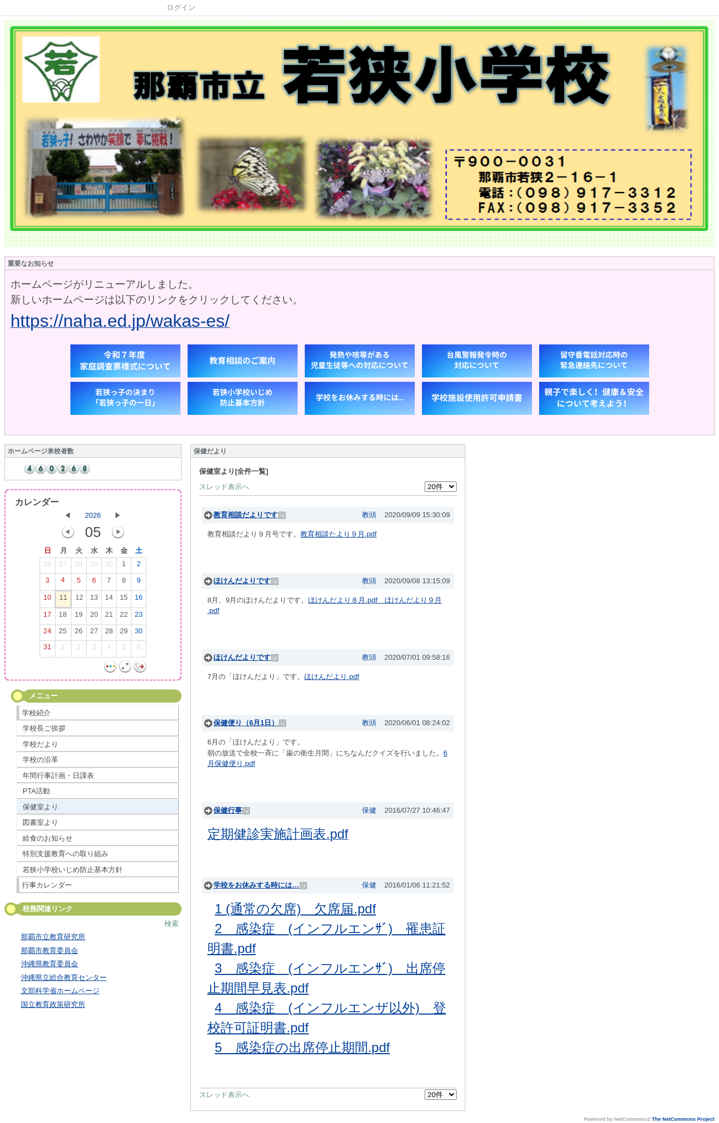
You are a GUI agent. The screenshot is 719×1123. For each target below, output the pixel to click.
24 (47, 633)
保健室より (40, 807)
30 (109, 566)
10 (47, 599)
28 (79, 566)
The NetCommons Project (683, 1119)
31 (47, 649)
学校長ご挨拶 (44, 728)
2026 (93, 515)
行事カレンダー (47, 885)
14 (109, 599)
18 (63, 616)
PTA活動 (36, 791)
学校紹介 (36, 713)
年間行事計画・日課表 (58, 775)
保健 (369, 810)
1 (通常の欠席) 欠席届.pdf (295, 908)
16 (138, 599)
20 (94, 616)
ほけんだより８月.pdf (346, 600)
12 (79, 599)
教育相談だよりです (245, 515)
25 (63, 633)
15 (124, 599)
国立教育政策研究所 (53, 1004)
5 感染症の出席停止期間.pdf (302, 1047)
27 (63, 566)
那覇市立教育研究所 (53, 937)
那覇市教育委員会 (49, 950)
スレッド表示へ (224, 487)
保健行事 (227, 810)
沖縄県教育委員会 (49, 964)
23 (138, 616)
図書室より (40, 822)
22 (124, 616)
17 (47, 616)
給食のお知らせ (48, 838)
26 (47, 566)
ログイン (181, 7)
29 (94, 566)
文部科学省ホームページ (60, 991)
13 (94, 599)
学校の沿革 (40, 759)
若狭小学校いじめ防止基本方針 (73, 869)
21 (109, 616)
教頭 (369, 515)
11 (63, 599)
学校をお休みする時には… (256, 885)
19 (79, 616)
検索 (171, 923)
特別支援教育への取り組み (65, 854)
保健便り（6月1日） (245, 723)
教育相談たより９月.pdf (338, 534)
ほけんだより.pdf (331, 676)
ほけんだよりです (242, 581)
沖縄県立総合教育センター (64, 977)
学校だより (40, 744)
